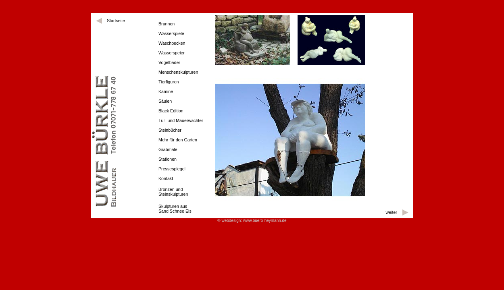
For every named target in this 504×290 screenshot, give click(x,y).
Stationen (167, 159)
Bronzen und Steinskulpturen (173, 192)
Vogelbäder (169, 62)
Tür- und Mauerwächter (180, 120)
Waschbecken (171, 43)
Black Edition (170, 110)
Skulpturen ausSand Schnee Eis (175, 208)
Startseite (116, 20)
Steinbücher (169, 130)
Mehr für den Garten (177, 139)
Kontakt (165, 178)
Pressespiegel (171, 168)
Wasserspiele (171, 33)
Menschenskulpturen (178, 72)
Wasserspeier (171, 52)
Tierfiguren (168, 81)
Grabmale (167, 149)
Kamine (165, 91)
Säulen (165, 101)
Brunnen (166, 23)
